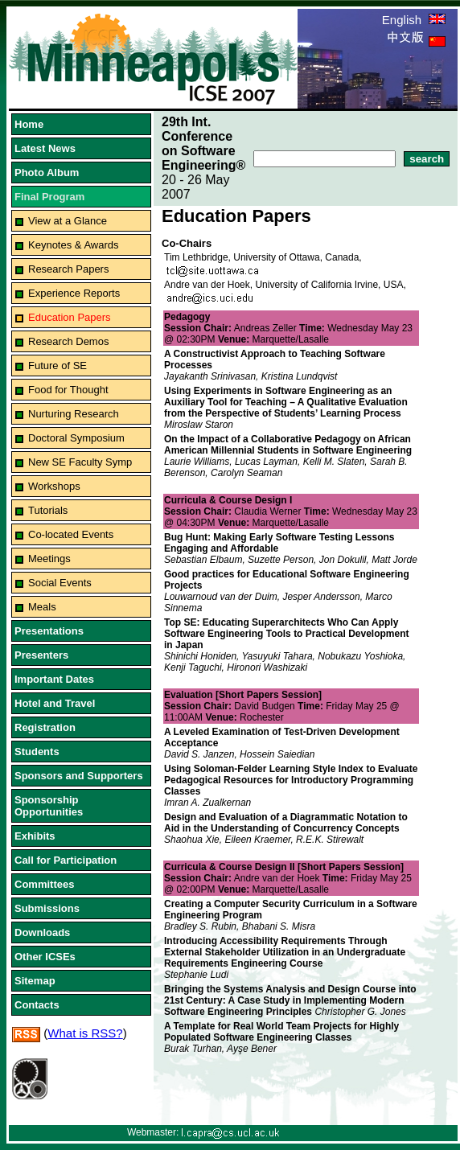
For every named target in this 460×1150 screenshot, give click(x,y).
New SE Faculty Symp (80, 462)
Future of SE (57, 365)
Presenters (41, 655)
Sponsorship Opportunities (48, 806)
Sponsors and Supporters (78, 776)
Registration (45, 727)
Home (28, 124)
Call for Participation (65, 860)
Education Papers (69, 317)
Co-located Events (70, 534)
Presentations (49, 631)
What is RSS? (84, 1033)
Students (37, 751)
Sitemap (34, 981)
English (414, 20)
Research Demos (68, 341)
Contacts (37, 1005)
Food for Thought (68, 390)
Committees (44, 884)
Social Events (60, 583)
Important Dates (54, 679)
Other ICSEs (45, 957)
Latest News (45, 148)
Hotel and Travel (54, 703)
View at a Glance (67, 221)
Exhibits (34, 836)
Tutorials (48, 510)
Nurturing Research (73, 414)
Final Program (49, 197)
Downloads (42, 932)
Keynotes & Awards (73, 245)
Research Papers (68, 269)
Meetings (49, 558)
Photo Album (46, 172)
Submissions (47, 908)
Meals (42, 607)
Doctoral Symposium (76, 438)
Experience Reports (74, 293)
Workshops (54, 486)
